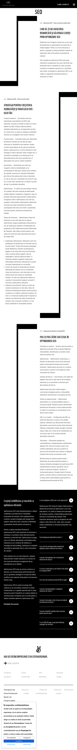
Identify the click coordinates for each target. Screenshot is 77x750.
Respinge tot (27, 737)
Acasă (23, 673)
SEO (40, 673)
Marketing (42, 677)
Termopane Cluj (9, 690)
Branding (60, 673)
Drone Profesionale (10, 693)
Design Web (25, 677)
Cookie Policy (27, 744)
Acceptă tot (19, 741)
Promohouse (68, 690)
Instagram (7, 677)
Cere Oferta (63, 4)
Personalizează (11, 737)
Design (59, 677)
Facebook (7, 673)
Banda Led (7, 697)
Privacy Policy (11, 744)
